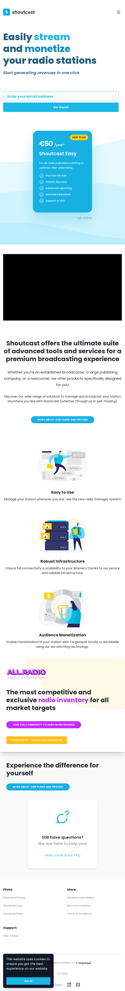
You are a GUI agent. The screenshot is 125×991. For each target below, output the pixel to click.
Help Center (11, 936)
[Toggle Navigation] (119, 12)
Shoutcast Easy (12, 905)
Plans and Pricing (14, 897)
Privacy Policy (53, 984)
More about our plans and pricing (62, 419)
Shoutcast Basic (13, 914)
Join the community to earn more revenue (44, 725)
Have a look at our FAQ (62, 855)
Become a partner (79, 905)
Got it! (28, 981)
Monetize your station (81, 897)
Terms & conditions (79, 914)
